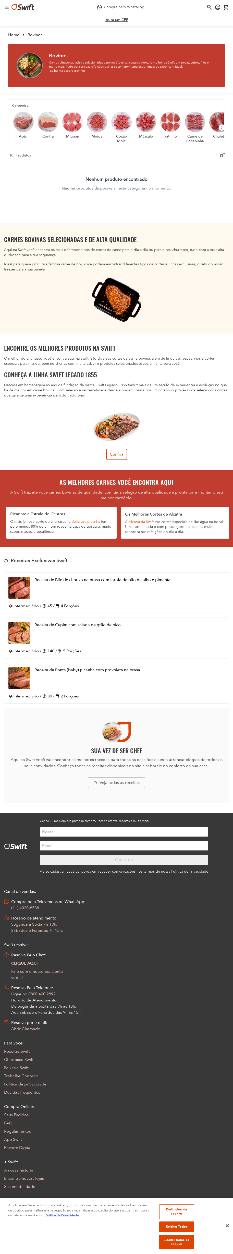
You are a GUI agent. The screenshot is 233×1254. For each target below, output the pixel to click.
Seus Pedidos (16, 1115)
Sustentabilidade (19, 1186)
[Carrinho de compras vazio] (226, 7)
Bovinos (35, 35)
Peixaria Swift (16, 1068)
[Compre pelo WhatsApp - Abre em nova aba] (120, 7)
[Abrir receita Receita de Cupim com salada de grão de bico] (116, 638)
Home (13, 35)
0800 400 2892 (42, 994)
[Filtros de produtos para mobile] (222, 155)
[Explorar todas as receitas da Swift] (116, 782)
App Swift (13, 1139)
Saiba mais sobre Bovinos (67, 71)
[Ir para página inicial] (23, 7)
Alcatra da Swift (141, 521)
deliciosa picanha (85, 521)
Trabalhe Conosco (21, 1076)
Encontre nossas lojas (24, 1178)
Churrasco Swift (18, 1059)
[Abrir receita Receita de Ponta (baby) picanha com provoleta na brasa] (116, 683)
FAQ (8, 1123)
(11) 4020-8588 (25, 908)
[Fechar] (227, 1234)
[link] (116, 20)
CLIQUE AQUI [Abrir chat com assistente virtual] (24, 963)
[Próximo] (222, 127)
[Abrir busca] (209, 7)
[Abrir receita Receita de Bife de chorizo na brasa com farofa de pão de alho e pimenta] (116, 592)
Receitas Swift (17, 1051)
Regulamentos (17, 1131)
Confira (117, 454)
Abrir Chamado (25, 1029)
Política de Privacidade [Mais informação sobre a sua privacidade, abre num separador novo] (62, 1224)
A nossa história (18, 1170)
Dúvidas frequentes (22, 1092)
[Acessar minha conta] (218, 7)
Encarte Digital (17, 1148)
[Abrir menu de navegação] (6, 7)
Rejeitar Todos (177, 1235)
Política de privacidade (25, 1084)
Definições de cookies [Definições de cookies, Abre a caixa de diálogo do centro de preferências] (176, 1220)
